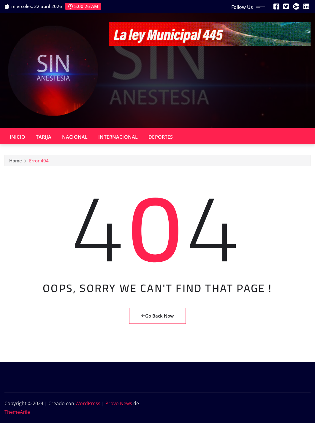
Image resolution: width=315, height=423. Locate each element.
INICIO (17, 137)
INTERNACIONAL (118, 137)
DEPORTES (160, 137)
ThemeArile (17, 412)
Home (15, 162)
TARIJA (43, 137)
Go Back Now (157, 316)
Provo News (118, 403)
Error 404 (39, 162)
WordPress (87, 403)
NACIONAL (75, 137)
